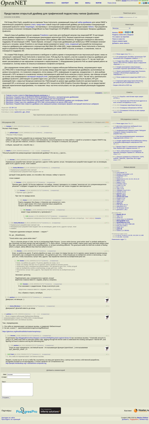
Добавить (125, 422)
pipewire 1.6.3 (121, 193)
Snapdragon (30, 27)
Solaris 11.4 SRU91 (123, 230)
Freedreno (44, 35)
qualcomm (18, 112)
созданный (74, 44)
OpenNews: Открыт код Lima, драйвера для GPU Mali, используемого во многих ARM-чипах (39, 102)
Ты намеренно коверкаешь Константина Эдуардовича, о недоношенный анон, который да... (62, 218)
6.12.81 (130, 235)
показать (98, 218)
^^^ (35, 132)
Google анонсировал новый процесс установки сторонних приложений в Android (127, 67)
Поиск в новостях (118, 39)
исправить (98, 93)
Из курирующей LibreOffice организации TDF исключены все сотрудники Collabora (129, 57)
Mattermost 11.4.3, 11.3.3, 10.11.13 (128, 179)
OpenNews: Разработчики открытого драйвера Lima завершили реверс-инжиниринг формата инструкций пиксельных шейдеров (52, 104)
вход (128, 0)
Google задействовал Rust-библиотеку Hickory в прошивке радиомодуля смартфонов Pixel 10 (130, 142)
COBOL (121, 17)
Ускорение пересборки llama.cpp (131, 105)
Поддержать (134, 422)
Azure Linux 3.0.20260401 (125, 219)
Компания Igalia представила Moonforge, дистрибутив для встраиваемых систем (128, 81)
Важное (129, 50)
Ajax (74, 122)
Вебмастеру (144, 422)
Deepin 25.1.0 (121, 214)
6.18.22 (124, 235)
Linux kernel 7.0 (122, 172)
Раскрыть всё (100, 122)
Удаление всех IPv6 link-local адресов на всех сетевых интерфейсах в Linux (130, 101)
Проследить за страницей (10, 422)
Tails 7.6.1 (120, 216)
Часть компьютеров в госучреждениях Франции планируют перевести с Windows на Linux (128, 152)
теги (114, 3)
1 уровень (80, 122)
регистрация (134, 0)
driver (28, 112)
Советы (129, 92)
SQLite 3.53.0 (121, 195)
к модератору (44, 126)
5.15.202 (119, 237)
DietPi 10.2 (120, 227)
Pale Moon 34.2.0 (122, 205)
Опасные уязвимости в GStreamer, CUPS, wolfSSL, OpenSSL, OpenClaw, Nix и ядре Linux (128, 158)
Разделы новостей (119, 35)
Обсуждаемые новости (130, 119)
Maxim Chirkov (142, 420)
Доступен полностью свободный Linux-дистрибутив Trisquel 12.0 (127, 127)
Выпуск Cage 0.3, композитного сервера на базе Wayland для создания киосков (129, 147)
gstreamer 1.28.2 (122, 209)
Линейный (87, 122)
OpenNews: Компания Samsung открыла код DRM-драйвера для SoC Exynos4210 (35, 99)
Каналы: (115, 32)
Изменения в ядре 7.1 (119, 239)
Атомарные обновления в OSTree (131, 108)
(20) (13, 122)
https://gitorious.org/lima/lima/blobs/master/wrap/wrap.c (21, 331)
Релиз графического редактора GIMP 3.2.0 (131, 77)
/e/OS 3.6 (119, 217)
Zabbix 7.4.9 (120, 200)
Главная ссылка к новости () (27, 95)
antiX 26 (119, 229)
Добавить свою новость (120, 43)
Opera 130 (120, 201)
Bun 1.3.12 (120, 187)
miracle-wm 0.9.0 (122, 196)
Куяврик (8, 126)
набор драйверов (84, 22)
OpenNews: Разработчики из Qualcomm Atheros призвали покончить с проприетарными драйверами (42, 97)
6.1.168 (141, 235)
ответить (26, 126)
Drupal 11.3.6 (121, 198)
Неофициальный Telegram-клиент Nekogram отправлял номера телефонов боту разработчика (129, 132)
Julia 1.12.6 (120, 188)
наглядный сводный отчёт (37, 76)
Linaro (33, 24)
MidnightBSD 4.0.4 (123, 221)
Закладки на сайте (8, 420)
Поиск (110, 3)
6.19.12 (119, 235)
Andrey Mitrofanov (18, 167)
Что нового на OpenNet (120, 37)
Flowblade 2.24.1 (122, 176)
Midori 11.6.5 (121, 180)
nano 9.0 (119, 203)
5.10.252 (125, 237)
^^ (32, 132)
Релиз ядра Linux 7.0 (123, 54)
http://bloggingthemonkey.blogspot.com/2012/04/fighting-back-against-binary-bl (43, 338)
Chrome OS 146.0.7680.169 (125, 224)
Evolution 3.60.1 (122, 184)
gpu (24, 112)
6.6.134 (135, 235)
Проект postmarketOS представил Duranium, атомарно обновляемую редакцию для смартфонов (129, 72)
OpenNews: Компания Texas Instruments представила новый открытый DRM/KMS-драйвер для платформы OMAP (47, 100)
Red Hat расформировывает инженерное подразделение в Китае (128, 137)
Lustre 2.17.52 (121, 185)
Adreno (91, 27)
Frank (12, 354)
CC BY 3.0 (13, 107)
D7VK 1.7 (120, 177)
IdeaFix (8, 150)
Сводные (130, 35)
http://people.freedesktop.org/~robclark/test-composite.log (26, 363)
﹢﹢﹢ (31, 126)
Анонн (25, 200)
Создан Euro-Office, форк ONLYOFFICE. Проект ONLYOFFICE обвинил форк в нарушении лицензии (129, 62)
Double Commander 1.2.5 (125, 174)
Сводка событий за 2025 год (122, 85)
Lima (67, 44)
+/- (93, 122)
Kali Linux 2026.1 (122, 225)
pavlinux (12, 297)
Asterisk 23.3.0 (121, 192)
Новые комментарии (119, 41)
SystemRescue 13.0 (123, 222)
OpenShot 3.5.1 (121, 206)
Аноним (12, 159)
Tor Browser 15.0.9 (122, 208)
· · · (35, 126)
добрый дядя (14, 132)
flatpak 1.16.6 (121, 182)
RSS (107, 122)
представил (41, 24)
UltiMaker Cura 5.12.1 (123, 190)
